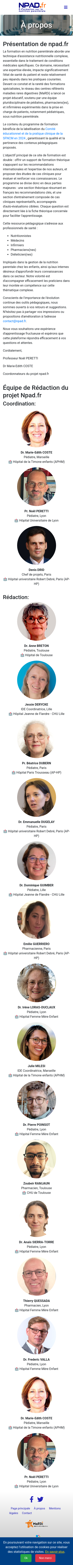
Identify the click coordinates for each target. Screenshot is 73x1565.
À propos (39, 1508)
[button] (31, 1499)
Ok (26, 1558)
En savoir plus (54, 1552)
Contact (27, 1513)
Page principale (20, 1508)
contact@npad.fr (14, 321)
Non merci (45, 1558)
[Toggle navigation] (66, 7)
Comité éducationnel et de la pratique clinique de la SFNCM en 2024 (33, 133)
